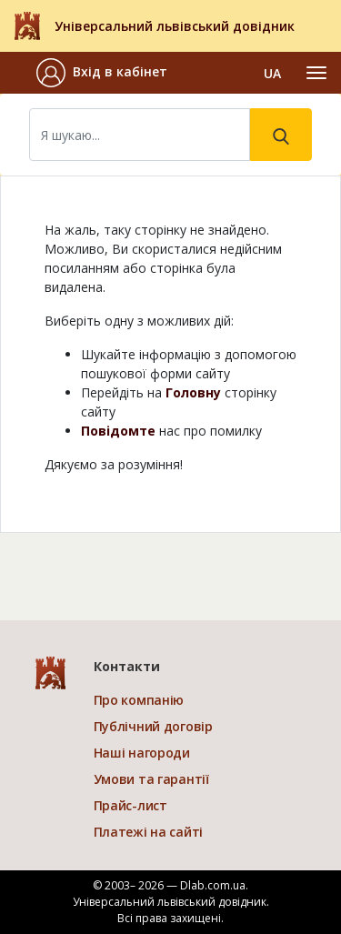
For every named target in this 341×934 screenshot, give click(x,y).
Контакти (127, 666)
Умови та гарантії (151, 779)
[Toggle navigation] (316, 72)
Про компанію (139, 699)
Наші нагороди (142, 752)
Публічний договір (153, 726)
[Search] (139, 134)
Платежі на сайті (149, 831)
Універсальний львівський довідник (175, 26)
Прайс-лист (130, 805)
